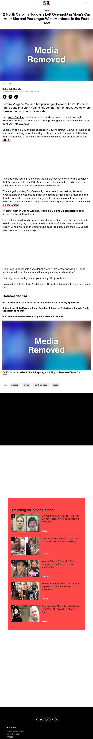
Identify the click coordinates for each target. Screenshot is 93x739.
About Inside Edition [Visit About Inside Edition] (16, 731)
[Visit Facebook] (36, 719)
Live (89, 3)
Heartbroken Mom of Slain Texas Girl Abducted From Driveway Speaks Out (41, 302)
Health (45, 554)
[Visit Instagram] (46, 719)
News (44, 621)
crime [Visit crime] (26, 385)
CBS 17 (6, 140)
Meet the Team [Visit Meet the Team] (13, 733)
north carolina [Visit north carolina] (41, 385)
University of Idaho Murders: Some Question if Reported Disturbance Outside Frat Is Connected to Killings (45, 309)
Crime (47, 10)
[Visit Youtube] (51, 719)
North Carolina (16, 117)
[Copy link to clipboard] (16, 97)
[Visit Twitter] (41, 719)
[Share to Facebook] (4, 97)
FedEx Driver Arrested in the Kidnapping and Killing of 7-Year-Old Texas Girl (41, 372)
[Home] (46, 3)
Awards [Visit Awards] (10, 736)
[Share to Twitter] (10, 97)
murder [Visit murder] (14, 385)
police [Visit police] (55, 385)
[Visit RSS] (56, 719)
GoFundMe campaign (64, 211)
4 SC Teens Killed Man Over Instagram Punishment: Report (32, 316)
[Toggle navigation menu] (3, 3)
